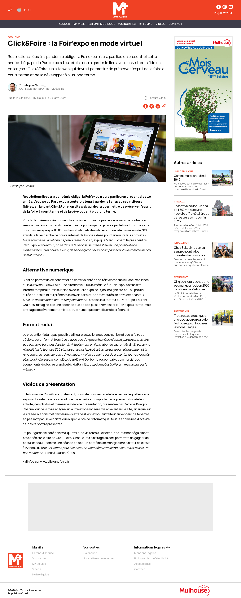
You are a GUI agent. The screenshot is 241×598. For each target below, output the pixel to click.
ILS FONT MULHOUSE (101, 24)
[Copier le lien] (164, 106)
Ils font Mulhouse (43, 553)
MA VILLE (79, 24)
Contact (175, 24)
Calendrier (90, 553)
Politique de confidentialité (151, 558)
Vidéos (160, 24)
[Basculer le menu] (10, 10)
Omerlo (25, 593)
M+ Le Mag (146, 24)
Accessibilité (142, 564)
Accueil (64, 24)
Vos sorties (127, 24)
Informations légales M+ (152, 547)
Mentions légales (145, 553)
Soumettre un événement (99, 558)
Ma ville (37, 547)
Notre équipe (40, 574)
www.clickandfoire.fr (54, 461)
